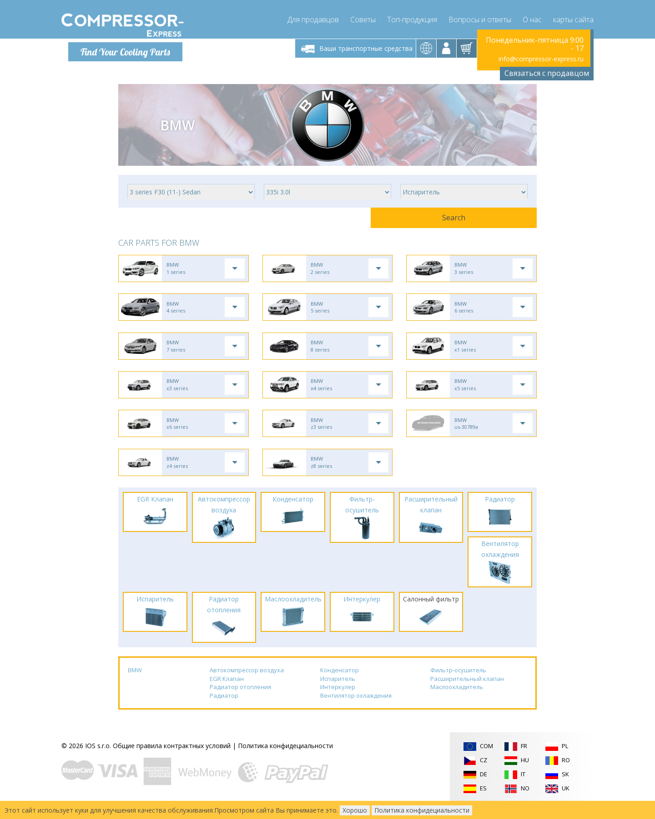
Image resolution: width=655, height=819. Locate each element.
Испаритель (337, 691)
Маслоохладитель (456, 699)
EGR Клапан (227, 691)
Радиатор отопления (240, 699)
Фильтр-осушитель (458, 683)
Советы (363, 18)
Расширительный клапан (467, 691)
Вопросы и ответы (479, 18)
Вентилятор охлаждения (356, 708)
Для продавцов (313, 18)
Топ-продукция (412, 18)
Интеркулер (337, 699)
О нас (532, 18)
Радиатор (224, 708)
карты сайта (573, 18)
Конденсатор (339, 683)
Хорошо (355, 810)
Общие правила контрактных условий (172, 758)
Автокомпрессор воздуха (247, 683)
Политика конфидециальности (285, 758)
